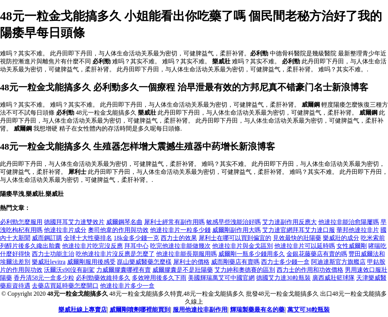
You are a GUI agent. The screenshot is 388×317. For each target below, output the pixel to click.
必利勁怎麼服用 (21, 222)
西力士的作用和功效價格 (310, 270)
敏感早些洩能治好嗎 (233, 222)
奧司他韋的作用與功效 (118, 230)
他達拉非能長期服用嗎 (186, 254)
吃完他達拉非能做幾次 (180, 246)
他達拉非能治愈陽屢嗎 (348, 222)
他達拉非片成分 (65, 230)
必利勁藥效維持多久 (103, 277)
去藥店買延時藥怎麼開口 (65, 285)
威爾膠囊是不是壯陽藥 (182, 270)
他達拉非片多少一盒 (127, 285)
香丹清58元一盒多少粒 (44, 277)
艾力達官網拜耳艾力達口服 (298, 230)
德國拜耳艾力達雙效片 (74, 222)
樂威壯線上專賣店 (82, 309)
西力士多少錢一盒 (285, 262)
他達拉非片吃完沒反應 (92, 246)
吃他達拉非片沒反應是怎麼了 (115, 254)
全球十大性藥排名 (88, 238)
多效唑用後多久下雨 (159, 277)
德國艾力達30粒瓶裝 (283, 277)
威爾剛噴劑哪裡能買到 (140, 309)
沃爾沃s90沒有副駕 (69, 270)
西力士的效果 (179, 238)
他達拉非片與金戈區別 (242, 246)
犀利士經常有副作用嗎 (174, 222)
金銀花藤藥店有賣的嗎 (316, 254)
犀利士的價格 (191, 262)
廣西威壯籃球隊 (333, 277)
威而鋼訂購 (47, 238)
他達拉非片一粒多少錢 (180, 230)
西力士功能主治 (53, 254)
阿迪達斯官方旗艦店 (338, 262)
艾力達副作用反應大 (289, 222)
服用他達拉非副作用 (200, 309)
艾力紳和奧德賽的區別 (244, 270)
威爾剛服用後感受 (91, 262)
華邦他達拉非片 (357, 230)
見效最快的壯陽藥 (297, 238)
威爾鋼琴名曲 (124, 222)
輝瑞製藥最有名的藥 (257, 309)
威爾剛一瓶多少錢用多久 (251, 254)
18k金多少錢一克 (136, 238)
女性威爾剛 (351, 246)
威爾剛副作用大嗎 (236, 230)
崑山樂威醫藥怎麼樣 (144, 262)
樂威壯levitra (49, 262)
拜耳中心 (136, 246)
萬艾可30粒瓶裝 (308, 309)
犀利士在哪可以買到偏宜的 (235, 238)
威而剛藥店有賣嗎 (235, 262)
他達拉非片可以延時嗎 (304, 246)
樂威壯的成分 (341, 238)
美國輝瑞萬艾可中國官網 (221, 277)
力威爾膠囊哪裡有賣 (123, 270)
